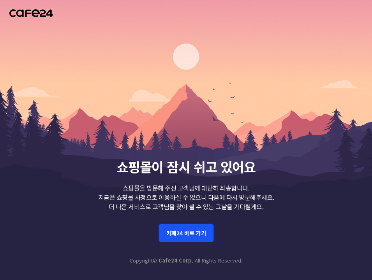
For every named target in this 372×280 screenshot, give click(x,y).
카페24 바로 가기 (186, 232)
